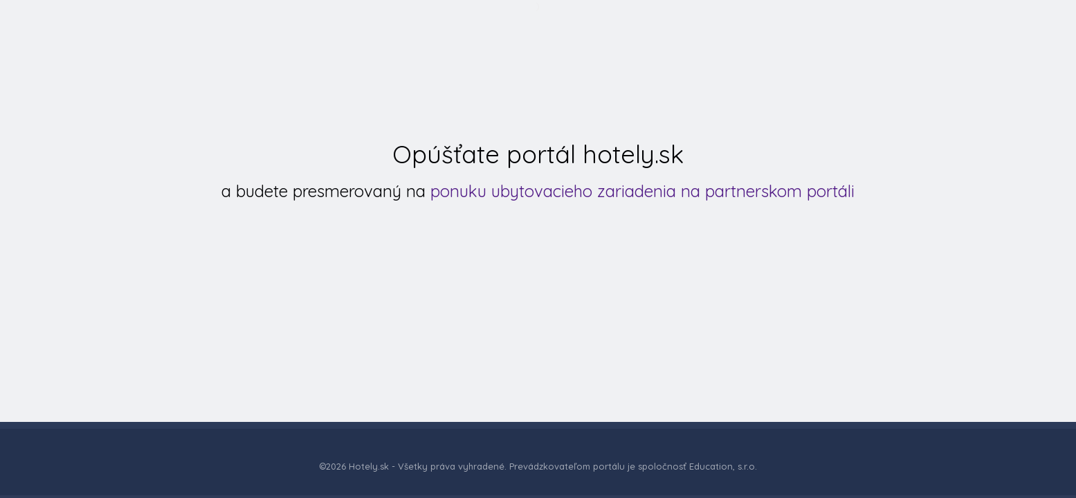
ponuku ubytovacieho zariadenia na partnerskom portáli (642, 191)
